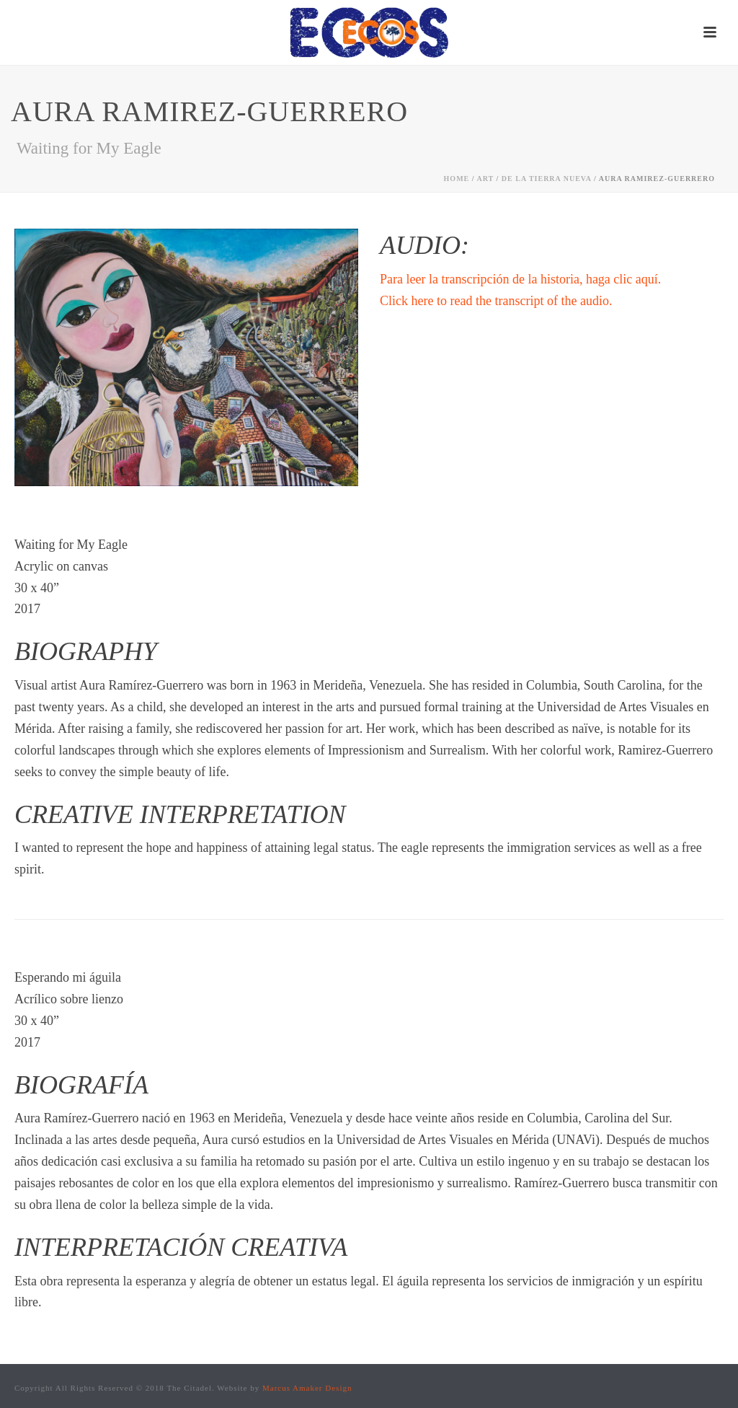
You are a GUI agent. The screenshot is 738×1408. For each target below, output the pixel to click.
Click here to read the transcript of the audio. (496, 301)
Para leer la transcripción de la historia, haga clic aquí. (520, 279)
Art (485, 178)
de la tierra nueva (547, 178)
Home (457, 178)
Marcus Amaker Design (307, 1387)
